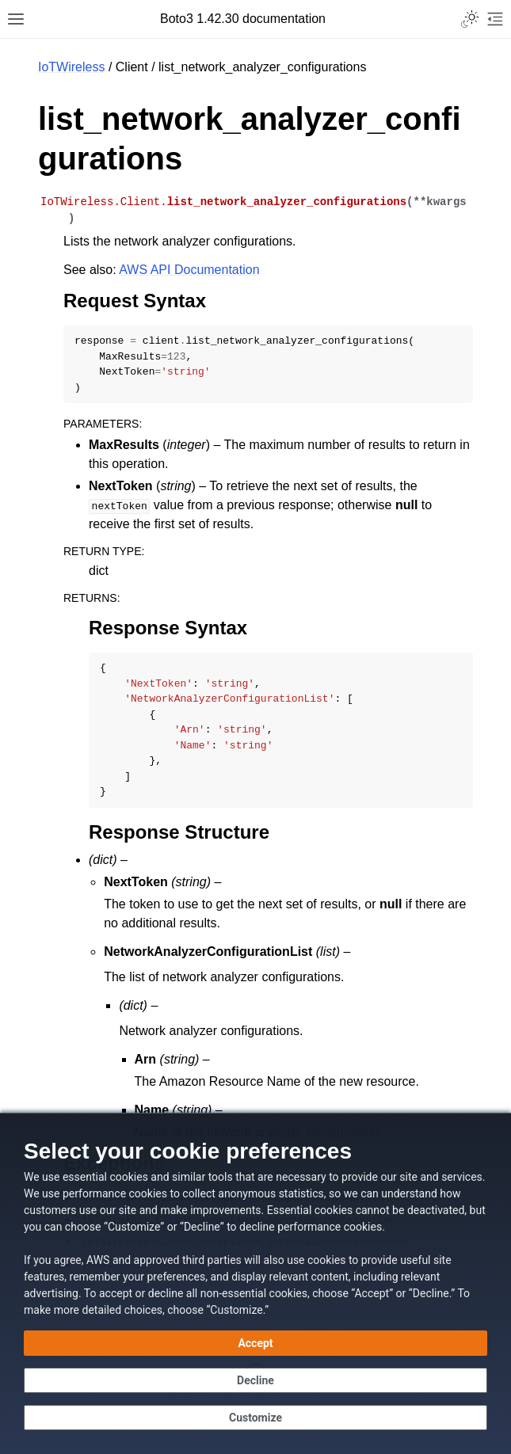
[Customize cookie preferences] (255, 1417)
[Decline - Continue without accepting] (255, 1380)
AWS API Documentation (189, 269)
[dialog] (255, 1283)
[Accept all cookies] (255, 1343)
